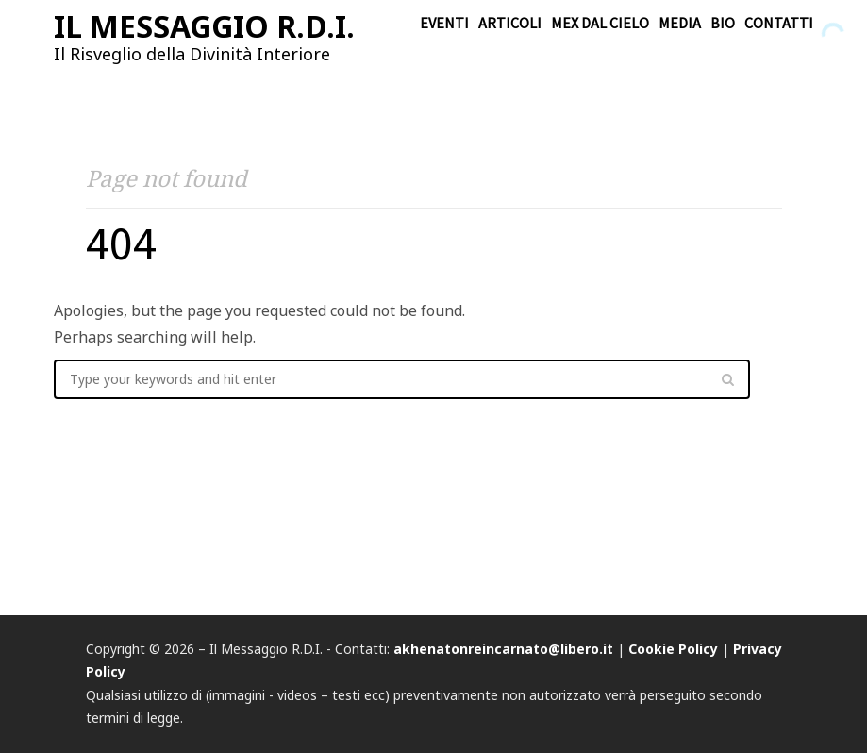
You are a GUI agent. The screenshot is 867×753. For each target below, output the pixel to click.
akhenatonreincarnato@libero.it (503, 649)
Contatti (778, 22)
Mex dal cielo (600, 22)
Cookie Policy (673, 649)
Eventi (444, 22)
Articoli (510, 22)
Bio (722, 22)
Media (680, 22)
